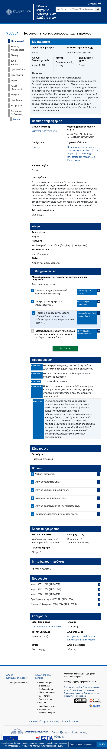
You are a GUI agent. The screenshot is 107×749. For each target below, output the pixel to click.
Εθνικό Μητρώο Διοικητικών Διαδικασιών (43, 12)
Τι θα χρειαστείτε (17, 62)
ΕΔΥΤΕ (84, 674)
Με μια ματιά (17, 41)
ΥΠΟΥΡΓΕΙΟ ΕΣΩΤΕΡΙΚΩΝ (44, 131)
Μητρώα (15, 94)
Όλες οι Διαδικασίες (19, 682)
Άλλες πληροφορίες (17, 88)
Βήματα (14, 80)
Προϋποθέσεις (18, 69)
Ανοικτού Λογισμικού (73, 677)
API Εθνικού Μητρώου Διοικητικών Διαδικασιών (53, 721)
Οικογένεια (72, 636)
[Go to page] (98, 9)
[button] (82, 744)
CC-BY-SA (93, 682)
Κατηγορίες (16, 105)
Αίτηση (14, 55)
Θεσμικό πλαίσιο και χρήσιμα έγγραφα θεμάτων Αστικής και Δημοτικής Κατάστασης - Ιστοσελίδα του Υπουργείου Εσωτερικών (82, 153)
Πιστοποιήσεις (39, 626)
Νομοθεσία (16, 100)
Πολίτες (36, 147)
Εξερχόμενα (17, 75)
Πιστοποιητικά (55, 626)
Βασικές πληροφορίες (17, 48)
